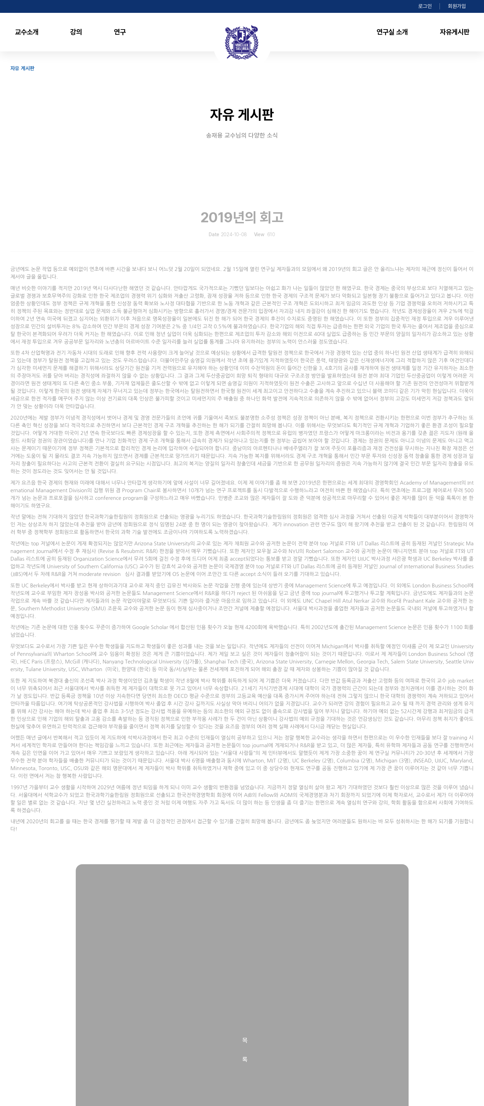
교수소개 (27, 32)
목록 (242, 874)
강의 (76, 32)
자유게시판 (454, 32)
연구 (120, 32)
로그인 (425, 6)
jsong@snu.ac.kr (179, 1065)
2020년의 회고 (103, 912)
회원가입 (457, 6)
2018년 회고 (100, 926)
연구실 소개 (392, 32)
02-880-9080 (114, 1065)
